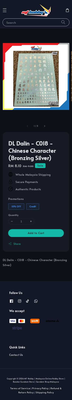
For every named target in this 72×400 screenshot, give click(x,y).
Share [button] (14, 244)
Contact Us (16, 355)
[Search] (63, 22)
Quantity (13, 215)
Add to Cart (36, 233)
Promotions (16, 199)
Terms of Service (20, 388)
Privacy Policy (40, 388)
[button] (5, 10)
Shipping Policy (45, 392)
